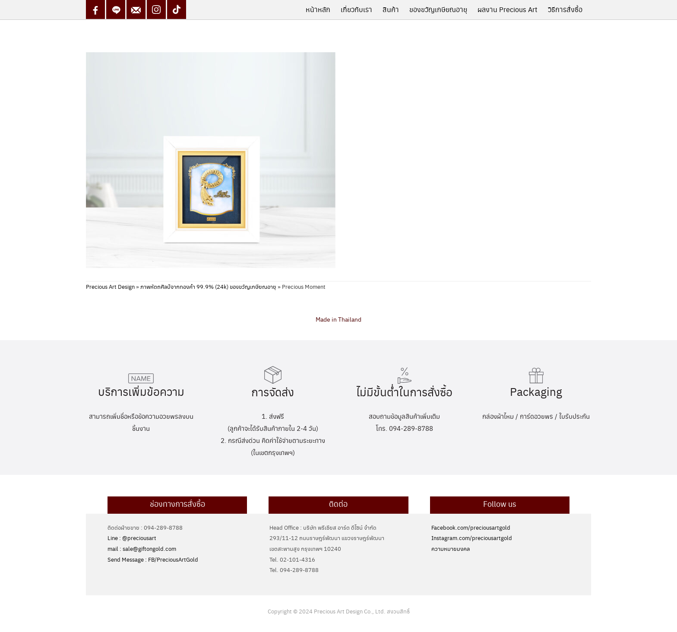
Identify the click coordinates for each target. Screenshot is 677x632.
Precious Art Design (110, 286)
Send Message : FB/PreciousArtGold (153, 559)
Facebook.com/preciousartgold (470, 527)
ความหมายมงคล (450, 548)
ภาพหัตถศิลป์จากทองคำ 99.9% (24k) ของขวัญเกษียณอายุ (208, 286)
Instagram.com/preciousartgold (471, 538)
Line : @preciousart (132, 538)
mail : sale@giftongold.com (142, 548)
